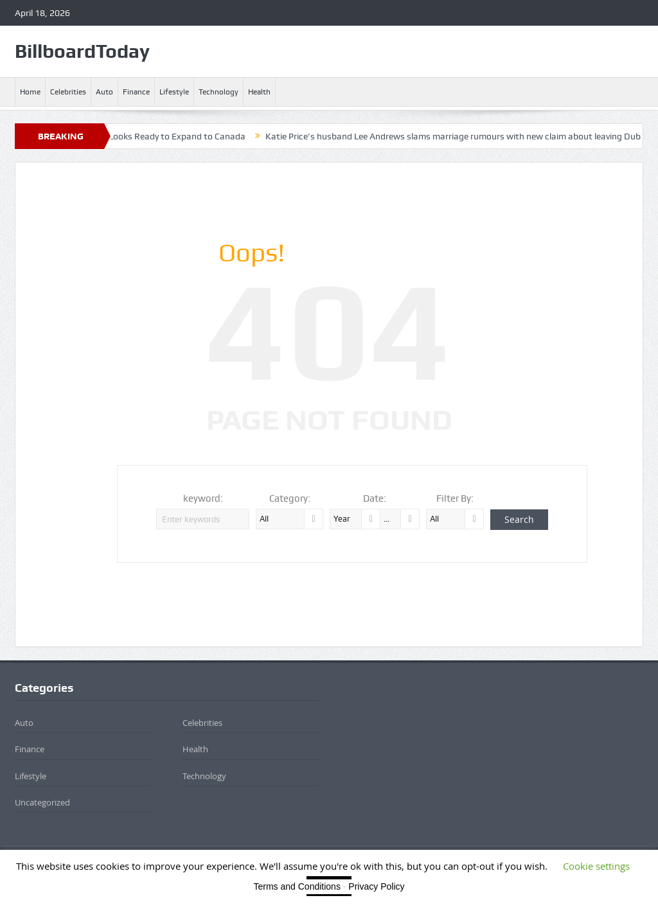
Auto (104, 91)
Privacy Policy (376, 886)
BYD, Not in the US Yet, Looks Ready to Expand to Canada (161, 136)
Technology (218, 91)
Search (519, 519)
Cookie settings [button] (596, 865)
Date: (374, 498)
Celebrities (68, 91)
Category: (289, 498)
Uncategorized (42, 802)
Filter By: (455, 498)
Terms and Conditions (297, 886)
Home (30, 91)
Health (259, 91)
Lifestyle (174, 91)
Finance (136, 91)
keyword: (203, 498)
